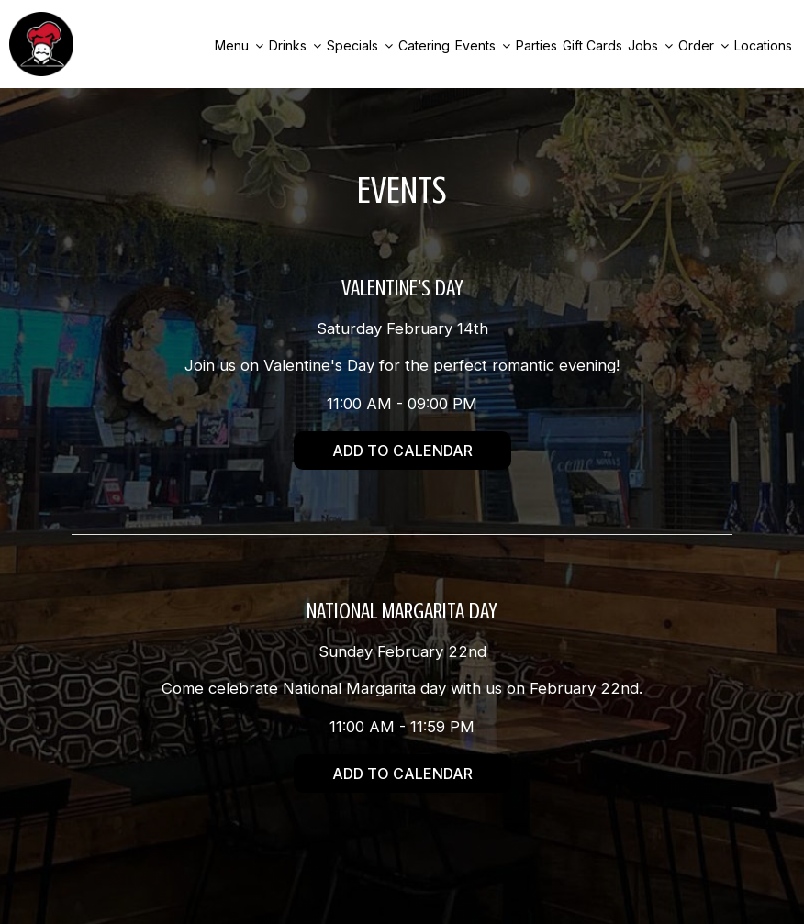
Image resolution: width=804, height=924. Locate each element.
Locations (763, 45)
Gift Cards (592, 45)
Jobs (650, 45)
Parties (536, 45)
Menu (239, 45)
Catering (424, 45)
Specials (360, 45)
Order (703, 45)
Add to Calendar (402, 450)
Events (482, 45)
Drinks (295, 45)
